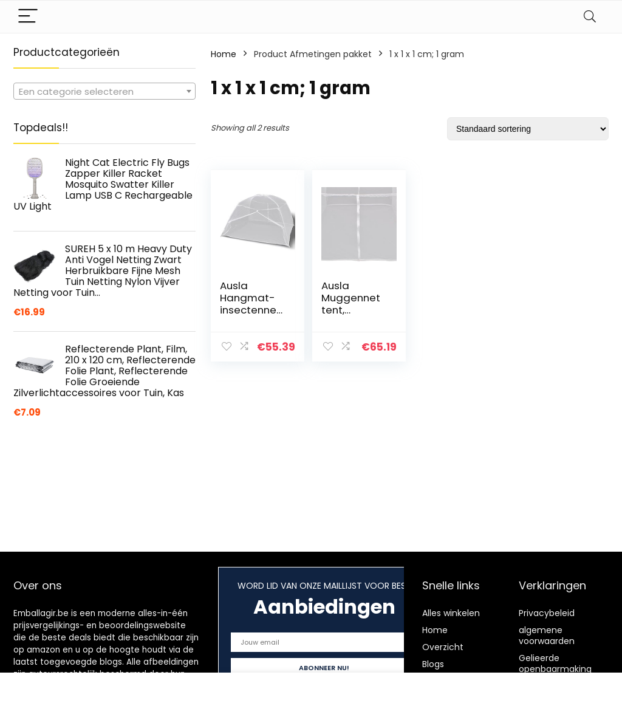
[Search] (589, 17)
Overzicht (442, 647)
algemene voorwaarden (547, 635)
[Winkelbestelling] (528, 128)
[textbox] (104, 91)
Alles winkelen (451, 613)
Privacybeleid (547, 613)
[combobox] (104, 91)
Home (223, 54)
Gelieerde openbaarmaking (555, 663)
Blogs (433, 664)
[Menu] (28, 17)
